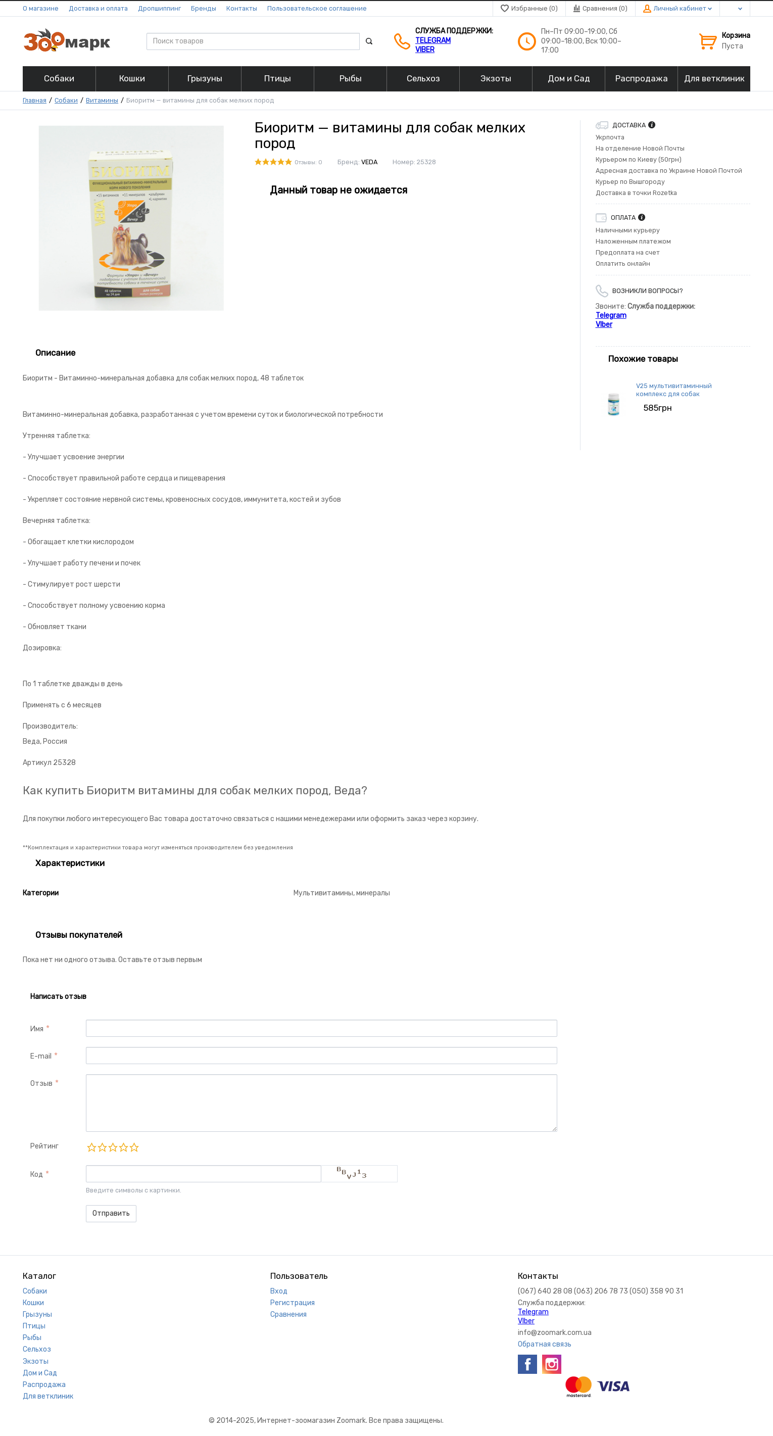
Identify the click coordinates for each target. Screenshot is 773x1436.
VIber (424, 49)
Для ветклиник (48, 1396)
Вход (278, 1291)
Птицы (34, 1326)
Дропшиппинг (159, 8)
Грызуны (37, 1314)
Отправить (111, 1213)
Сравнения (288, 1314)
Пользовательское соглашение (317, 8)
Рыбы (32, 1337)
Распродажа (44, 1384)
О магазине (41, 8)
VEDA (369, 162)
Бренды (203, 8)
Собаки (66, 100)
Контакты (241, 8)
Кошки (33, 1303)
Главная (34, 100)
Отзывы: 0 (308, 162)
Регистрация (292, 1303)
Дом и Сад (40, 1373)
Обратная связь (544, 1344)
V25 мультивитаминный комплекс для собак (674, 390)
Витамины (102, 100)
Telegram (433, 40)
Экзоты (36, 1361)
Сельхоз (37, 1349)
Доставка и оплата (98, 8)
